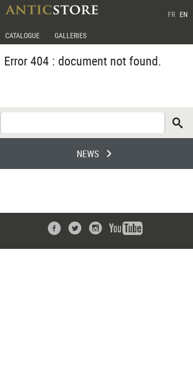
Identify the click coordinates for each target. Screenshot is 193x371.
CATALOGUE (22, 35)
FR (171, 14)
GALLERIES (70, 35)
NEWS (88, 153)
